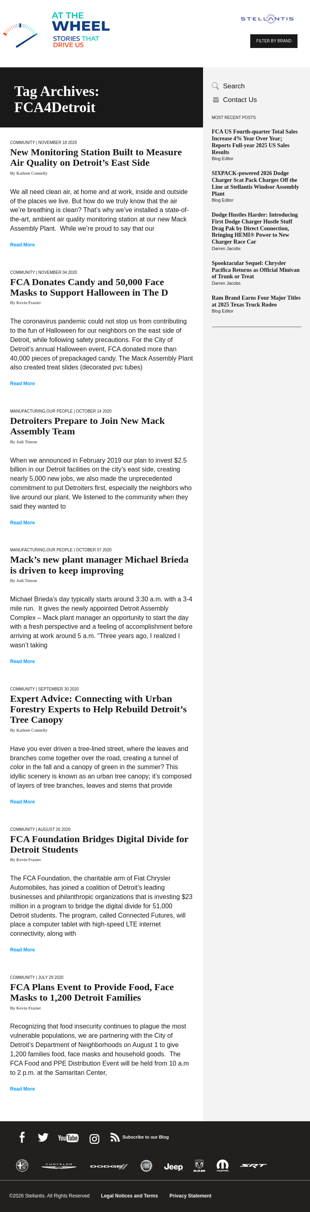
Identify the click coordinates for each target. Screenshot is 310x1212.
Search (234, 86)
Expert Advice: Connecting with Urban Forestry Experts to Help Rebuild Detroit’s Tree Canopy (98, 709)
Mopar (223, 1166)
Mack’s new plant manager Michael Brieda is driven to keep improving (99, 564)
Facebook (21, 1135)
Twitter (42, 1135)
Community (22, 142)
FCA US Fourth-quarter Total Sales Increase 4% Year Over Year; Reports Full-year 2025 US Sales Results (255, 142)
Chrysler (59, 1166)
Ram (199, 1166)
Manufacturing (27, 411)
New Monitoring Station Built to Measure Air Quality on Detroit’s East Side (96, 157)
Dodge (109, 1166)
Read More (22, 245)
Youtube (68, 1135)
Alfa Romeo (22, 1166)
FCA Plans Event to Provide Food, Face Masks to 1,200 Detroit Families (92, 992)
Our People (59, 411)
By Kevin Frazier (25, 302)
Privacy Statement (191, 1196)
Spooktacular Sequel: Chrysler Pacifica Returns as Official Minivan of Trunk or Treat (256, 270)
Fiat (146, 1166)
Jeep (173, 1166)
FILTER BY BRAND (273, 41)
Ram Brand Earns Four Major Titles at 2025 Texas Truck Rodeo (256, 301)
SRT (253, 1166)
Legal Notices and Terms (129, 1196)
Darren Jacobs (226, 248)
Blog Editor (223, 158)
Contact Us (240, 100)
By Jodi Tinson (23, 441)
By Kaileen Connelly (29, 173)
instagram (93, 1135)
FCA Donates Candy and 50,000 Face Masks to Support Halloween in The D (89, 287)
